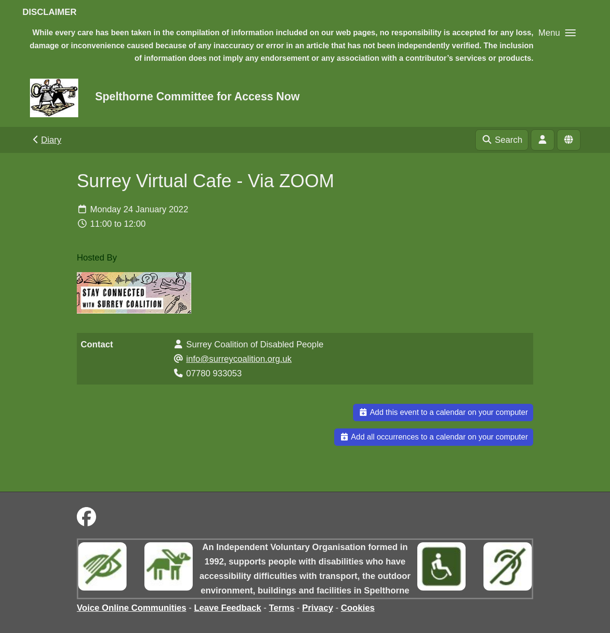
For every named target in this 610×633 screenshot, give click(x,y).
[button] (556, 32)
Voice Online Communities (131, 608)
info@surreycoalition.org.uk (239, 359)
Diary (46, 140)
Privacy (317, 608)
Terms (282, 608)
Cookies (358, 608)
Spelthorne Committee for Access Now (197, 96)
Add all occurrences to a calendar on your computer (434, 437)
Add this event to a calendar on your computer (443, 412)
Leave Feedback (227, 608)
